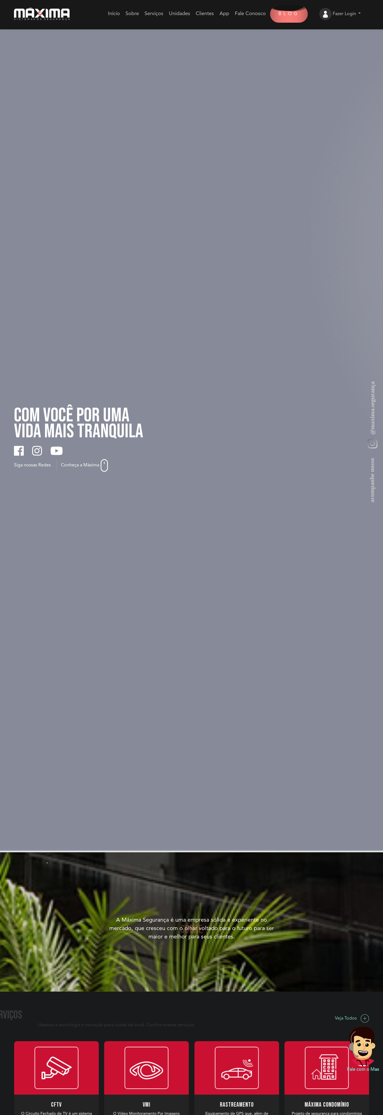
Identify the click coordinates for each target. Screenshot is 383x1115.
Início (114, 13)
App (224, 13)
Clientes (205, 13)
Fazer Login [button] (345, 14)
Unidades (179, 13)
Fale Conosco (250, 13)
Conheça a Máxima (84, 465)
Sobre (132, 13)
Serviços (154, 13)
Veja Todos (352, 1018)
